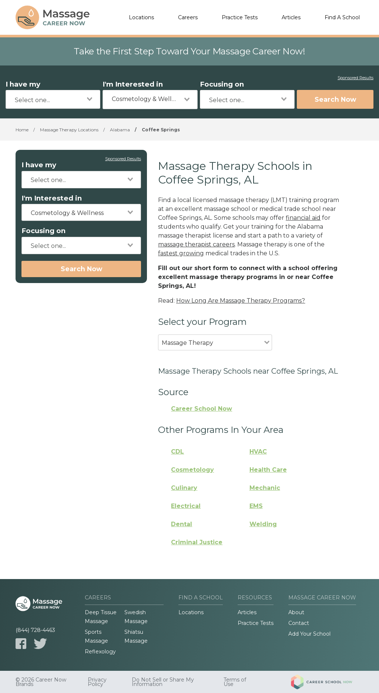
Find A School (342, 17)
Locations (141, 17)
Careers (188, 17)
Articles (291, 17)
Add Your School (309, 633)
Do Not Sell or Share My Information (163, 681)
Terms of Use (235, 681)
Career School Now (201, 408)
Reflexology (100, 651)
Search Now (335, 99)
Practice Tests (240, 17)
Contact (298, 623)
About (296, 612)
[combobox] (53, 99)
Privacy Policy (97, 681)
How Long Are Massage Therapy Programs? (240, 300)
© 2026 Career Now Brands (41, 681)
